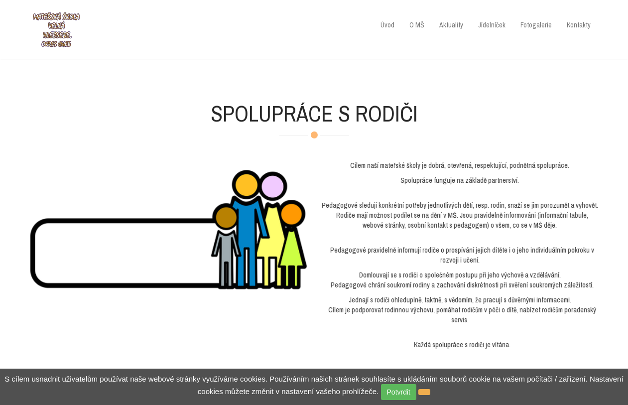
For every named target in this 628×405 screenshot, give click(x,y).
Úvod (387, 24)
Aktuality (451, 24)
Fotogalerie (536, 24)
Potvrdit (398, 392)
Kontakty (579, 24)
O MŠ (416, 24)
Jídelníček (491, 24)
